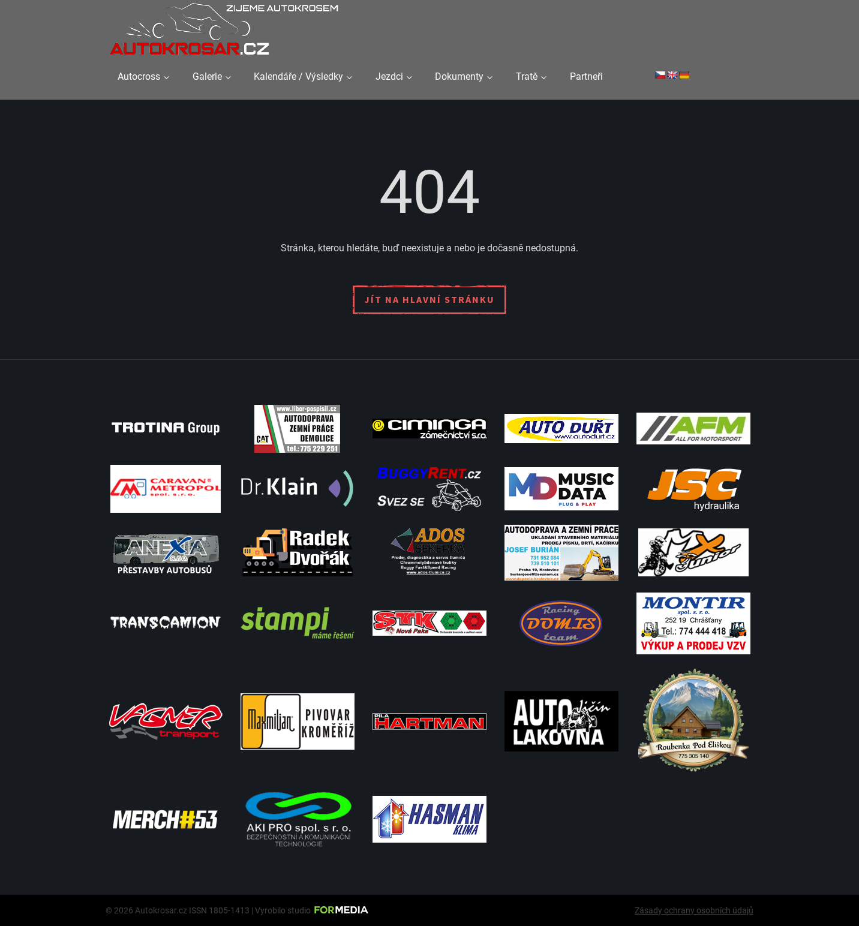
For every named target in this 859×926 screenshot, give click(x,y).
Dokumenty (459, 76)
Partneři (586, 76)
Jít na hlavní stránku (429, 299)
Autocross (139, 76)
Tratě (526, 76)
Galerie (207, 76)
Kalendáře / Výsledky (298, 76)
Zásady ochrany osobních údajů (694, 910)
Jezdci (389, 76)
